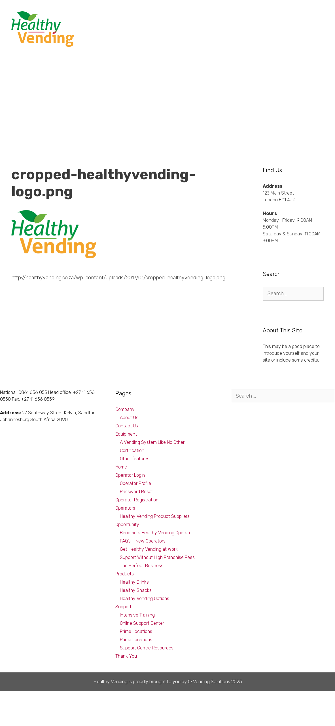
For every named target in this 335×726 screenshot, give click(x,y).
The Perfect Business (141, 565)
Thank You (126, 656)
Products (222, 16)
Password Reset (136, 491)
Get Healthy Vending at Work (149, 549)
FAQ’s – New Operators (143, 541)
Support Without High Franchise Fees (157, 557)
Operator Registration (136, 500)
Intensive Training (137, 615)
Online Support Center (142, 623)
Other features (134, 458)
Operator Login (130, 475)
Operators (125, 508)
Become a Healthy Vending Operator (156, 532)
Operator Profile (135, 483)
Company (309, 16)
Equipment (253, 16)
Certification (132, 450)
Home (121, 467)
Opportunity (192, 16)
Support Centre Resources (146, 648)
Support (281, 16)
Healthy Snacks (136, 590)
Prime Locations (136, 631)
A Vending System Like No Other (152, 442)
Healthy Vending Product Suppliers (155, 516)
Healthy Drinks (134, 582)
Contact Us (126, 426)
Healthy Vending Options (144, 598)
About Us (129, 417)
